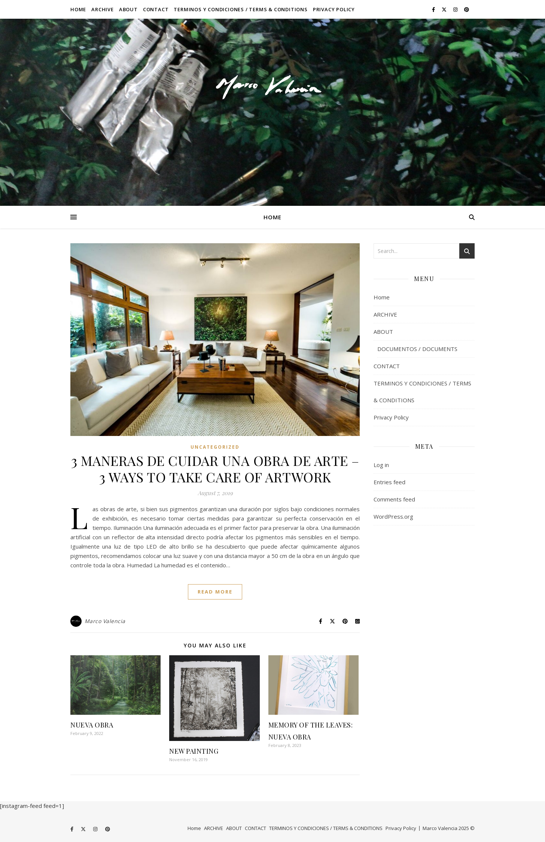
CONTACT (156, 9)
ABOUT (128, 9)
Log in (381, 465)
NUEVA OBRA (91, 724)
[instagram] (456, 9)
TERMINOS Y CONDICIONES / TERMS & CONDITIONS (240, 9)
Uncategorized (215, 447)
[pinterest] (466, 9)
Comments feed (394, 499)
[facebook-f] (434, 9)
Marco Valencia (105, 621)
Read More (215, 591)
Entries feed (389, 482)
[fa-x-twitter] (445, 9)
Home (78, 9)
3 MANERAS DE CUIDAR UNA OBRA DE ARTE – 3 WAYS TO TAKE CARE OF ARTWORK (215, 468)
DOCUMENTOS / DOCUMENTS (417, 349)
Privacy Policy (334, 9)
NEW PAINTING (193, 751)
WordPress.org (393, 516)
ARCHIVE (102, 9)
